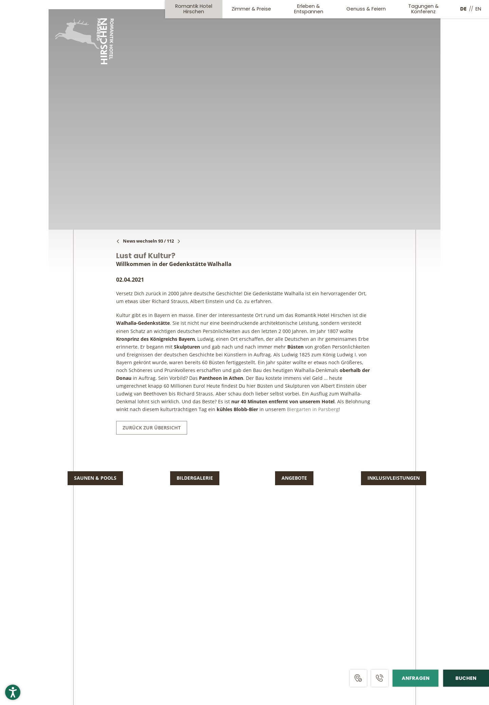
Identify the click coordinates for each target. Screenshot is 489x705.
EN (478, 8)
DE (463, 8)
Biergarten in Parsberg (313, 409)
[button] (12, 692)
